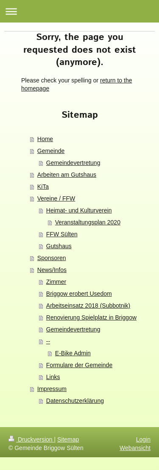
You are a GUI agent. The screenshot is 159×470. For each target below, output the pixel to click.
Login (143, 439)
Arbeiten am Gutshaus (66, 174)
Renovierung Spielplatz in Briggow (91, 317)
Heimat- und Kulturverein (79, 210)
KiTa (43, 186)
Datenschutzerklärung (75, 400)
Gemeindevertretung (73, 162)
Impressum (52, 388)
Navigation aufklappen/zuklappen (79, 11)
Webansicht (135, 448)
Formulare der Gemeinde (79, 365)
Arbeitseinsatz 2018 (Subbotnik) (88, 305)
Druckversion (31, 439)
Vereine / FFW (56, 198)
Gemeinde (51, 150)
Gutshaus (59, 246)
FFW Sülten (62, 234)
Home (45, 139)
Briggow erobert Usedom (79, 293)
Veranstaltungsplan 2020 (87, 222)
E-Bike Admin (73, 353)
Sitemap (68, 439)
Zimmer (56, 281)
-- (48, 341)
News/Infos (52, 269)
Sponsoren (51, 258)
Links (53, 377)
